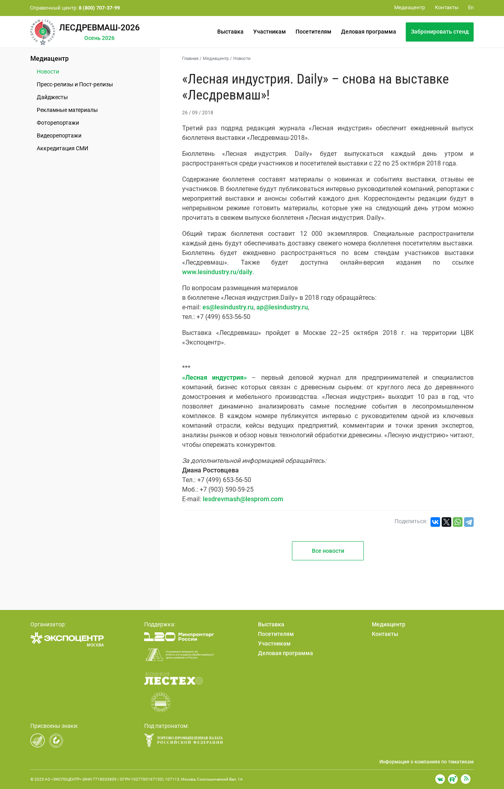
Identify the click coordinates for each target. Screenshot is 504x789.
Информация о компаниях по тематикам (426, 762)
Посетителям (313, 31)
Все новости (328, 551)
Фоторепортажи (58, 123)
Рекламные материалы (67, 110)
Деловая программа (368, 31)
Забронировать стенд (440, 31)
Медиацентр (49, 58)
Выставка (230, 31)
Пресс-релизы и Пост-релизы (75, 84)
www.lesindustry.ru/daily (217, 272)
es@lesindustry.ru (228, 307)
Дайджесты (52, 97)
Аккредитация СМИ (62, 148)
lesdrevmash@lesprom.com (243, 499)
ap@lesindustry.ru (282, 307)
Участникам (269, 31)
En (471, 7)
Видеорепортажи (59, 135)
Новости (48, 71)
